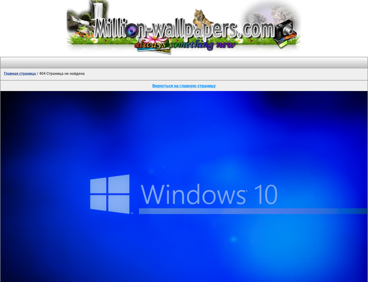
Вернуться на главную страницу (184, 85)
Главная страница (20, 73)
